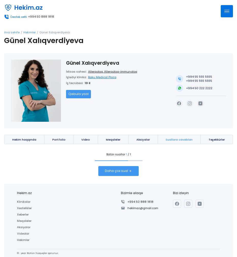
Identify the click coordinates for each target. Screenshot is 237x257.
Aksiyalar (143, 140)
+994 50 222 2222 (199, 88)
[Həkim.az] (23, 7)
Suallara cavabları (179, 140)
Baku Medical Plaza (102, 77)
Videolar (23, 234)
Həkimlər (29, 32)
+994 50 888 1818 (41, 17)
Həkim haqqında (24, 140)
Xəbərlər (23, 214)
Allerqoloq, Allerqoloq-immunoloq (112, 72)
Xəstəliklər (24, 208)
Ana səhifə (12, 32)
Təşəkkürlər (217, 140)
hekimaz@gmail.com (143, 208)
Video (85, 140)
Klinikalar (23, 202)
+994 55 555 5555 (199, 77)
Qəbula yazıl (78, 94)
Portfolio (59, 140)
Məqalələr (113, 140)
